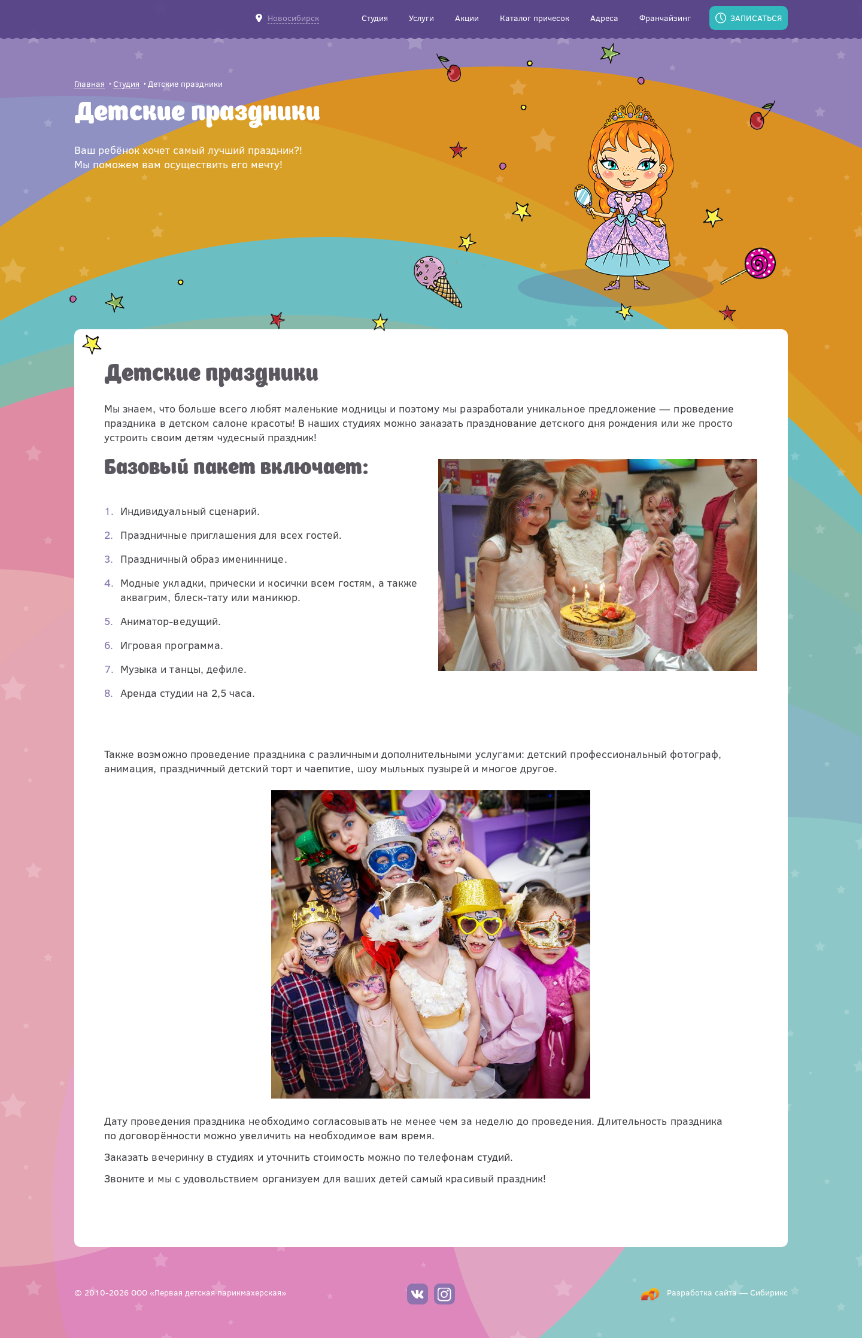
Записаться (756, 17)
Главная (89, 84)
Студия (126, 84)
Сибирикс (769, 1292)
